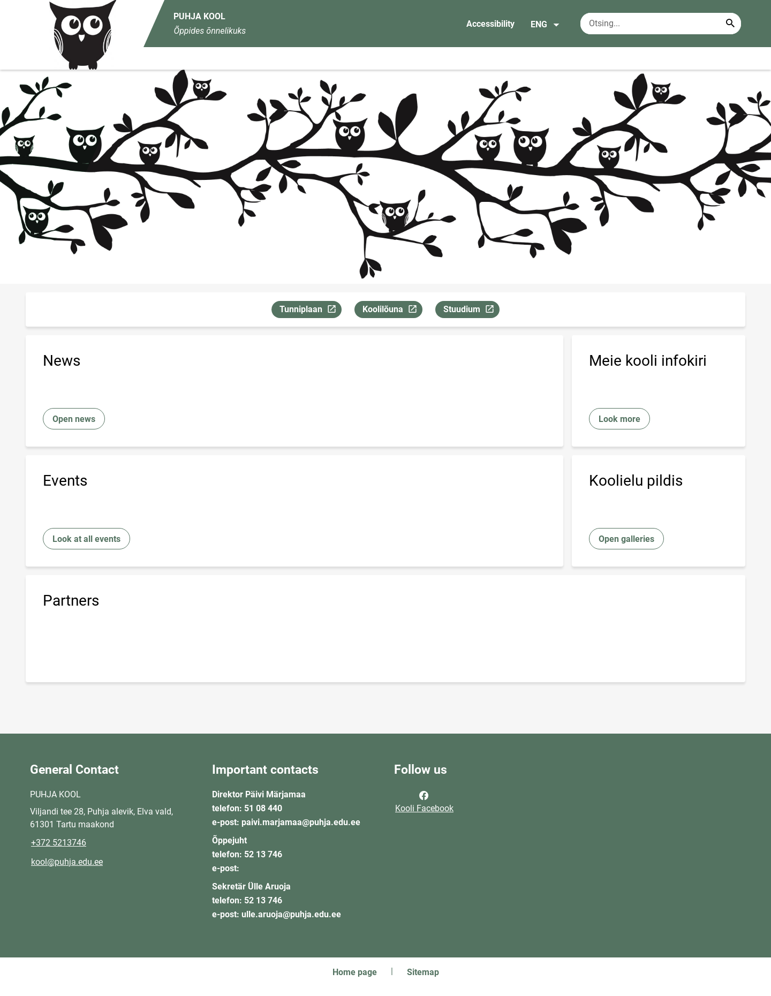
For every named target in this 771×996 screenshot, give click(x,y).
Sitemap (423, 972)
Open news (73, 419)
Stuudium (471, 311)
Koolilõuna (392, 311)
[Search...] (730, 23)
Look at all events (86, 539)
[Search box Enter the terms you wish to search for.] (660, 23)
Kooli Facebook (424, 801)
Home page (354, 972)
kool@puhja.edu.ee (67, 862)
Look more (619, 419)
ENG (545, 24)
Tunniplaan (310, 311)
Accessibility (490, 24)
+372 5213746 (58, 842)
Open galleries (626, 539)
